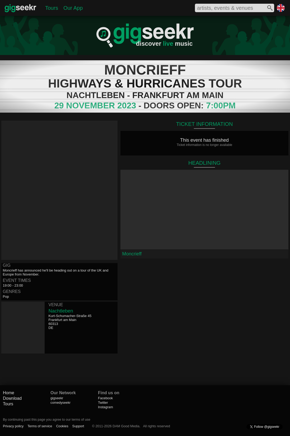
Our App (73, 8)
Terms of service (39, 426)
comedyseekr (60, 403)
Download (12, 398)
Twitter (103, 403)
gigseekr (56, 398)
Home (8, 393)
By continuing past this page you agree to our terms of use (46, 419)
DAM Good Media (126, 426)
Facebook (105, 398)
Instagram (105, 407)
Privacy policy (13, 426)
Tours (51, 8)
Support (78, 426)
